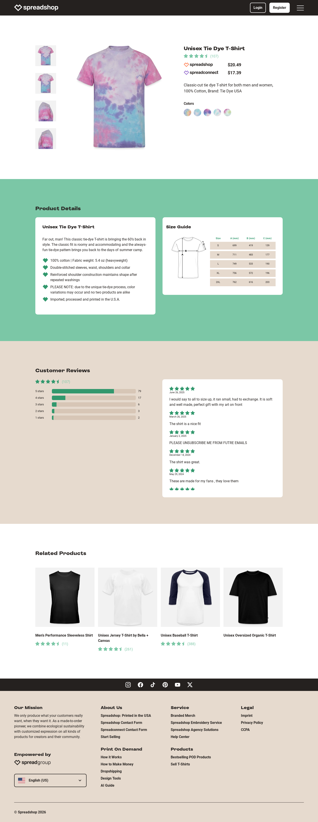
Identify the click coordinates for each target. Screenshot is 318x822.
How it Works (111, 757)
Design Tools (111, 778)
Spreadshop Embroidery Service (196, 723)
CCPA (245, 730)
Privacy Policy (252, 723)
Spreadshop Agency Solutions (194, 730)
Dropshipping (111, 771)
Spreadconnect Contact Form (124, 730)
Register (279, 8)
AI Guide (107, 785)
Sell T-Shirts (180, 764)
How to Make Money (117, 764)
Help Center (180, 737)
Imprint (246, 715)
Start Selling (110, 737)
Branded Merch (183, 715)
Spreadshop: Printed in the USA (126, 715)
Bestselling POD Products (191, 757)
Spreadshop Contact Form (121, 723)
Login (258, 8)
